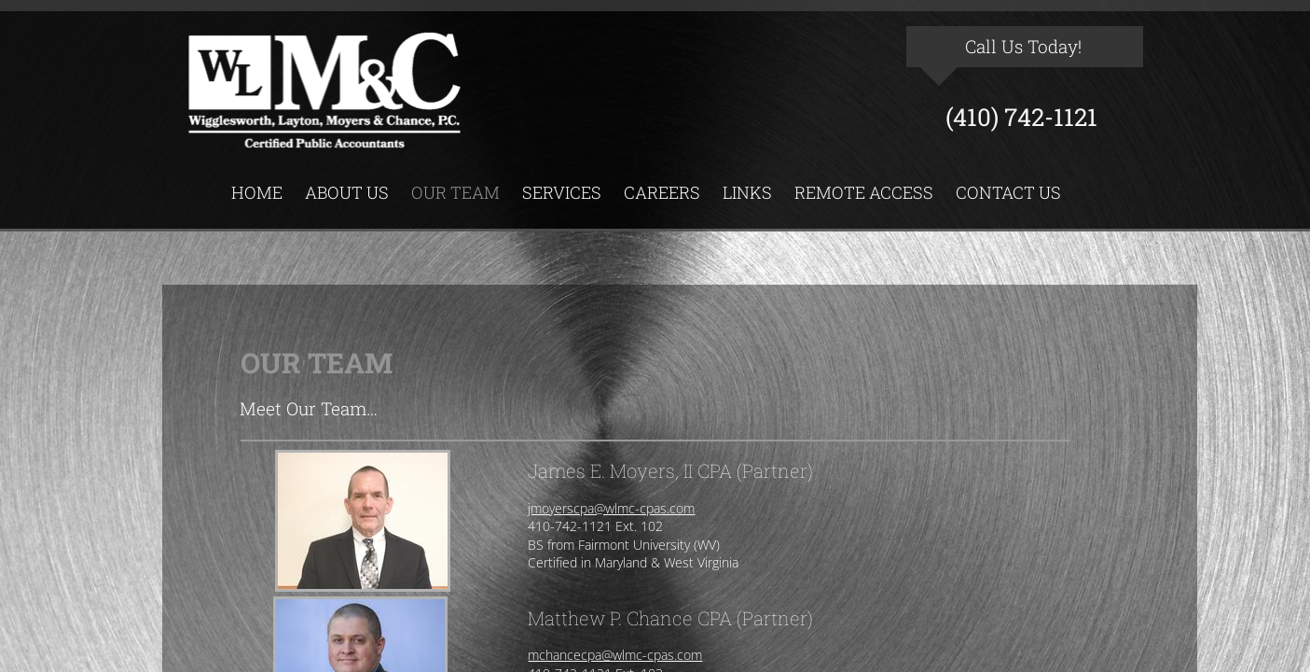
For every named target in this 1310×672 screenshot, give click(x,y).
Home (257, 192)
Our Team (455, 192)
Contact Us (1008, 192)
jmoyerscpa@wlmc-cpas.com (611, 508)
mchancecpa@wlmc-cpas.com (615, 655)
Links (747, 192)
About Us (347, 192)
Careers (662, 192)
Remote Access (863, 192)
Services (561, 192)
